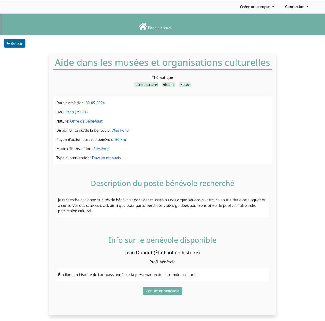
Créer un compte (255, 6)
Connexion (295, 6)
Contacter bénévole (162, 290)
